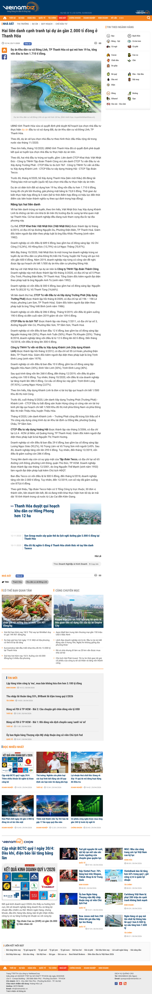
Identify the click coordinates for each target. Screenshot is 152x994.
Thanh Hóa (17, 582)
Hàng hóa (128, 860)
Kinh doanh (11, 688)
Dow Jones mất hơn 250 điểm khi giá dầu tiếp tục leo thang (91, 919)
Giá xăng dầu (135, 950)
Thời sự (9, 713)
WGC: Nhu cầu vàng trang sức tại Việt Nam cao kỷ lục (135, 852)
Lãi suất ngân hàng (120, 950)
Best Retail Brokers (77, 954)
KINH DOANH (103, 18)
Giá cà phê (88, 950)
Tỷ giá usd (42, 950)
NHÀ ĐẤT (62, 18)
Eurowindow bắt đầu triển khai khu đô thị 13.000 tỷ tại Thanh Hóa (27, 649)
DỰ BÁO (21, 18)
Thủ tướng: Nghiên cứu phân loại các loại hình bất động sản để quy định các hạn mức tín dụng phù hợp (52, 778)
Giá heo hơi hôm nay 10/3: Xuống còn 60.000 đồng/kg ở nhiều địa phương (24, 657)
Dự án (35, 24)
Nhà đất (8, 24)
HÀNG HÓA (31, 18)
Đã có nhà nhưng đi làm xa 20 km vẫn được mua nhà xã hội (78, 651)
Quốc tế (9, 739)
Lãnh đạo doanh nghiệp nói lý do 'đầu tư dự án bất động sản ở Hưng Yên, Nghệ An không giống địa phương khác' (79, 642)
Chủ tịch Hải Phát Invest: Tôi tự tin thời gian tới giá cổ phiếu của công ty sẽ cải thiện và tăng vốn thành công (79, 660)
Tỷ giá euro (65, 950)
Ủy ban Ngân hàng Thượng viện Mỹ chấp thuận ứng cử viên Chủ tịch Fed (44, 735)
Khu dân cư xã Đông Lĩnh (36, 582)
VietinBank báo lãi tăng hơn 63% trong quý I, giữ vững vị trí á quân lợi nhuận (136, 876)
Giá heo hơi (77, 950)
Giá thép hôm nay (13, 954)
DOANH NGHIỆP (89, 18)
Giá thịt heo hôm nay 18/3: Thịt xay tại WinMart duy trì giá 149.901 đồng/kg (27, 633)
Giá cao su (62, 954)
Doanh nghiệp (7, 787)
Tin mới (12, 678)
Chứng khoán (76, 828)
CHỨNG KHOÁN (75, 18)
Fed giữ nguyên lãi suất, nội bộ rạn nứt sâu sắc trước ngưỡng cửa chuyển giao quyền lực (91, 854)
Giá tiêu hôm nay (103, 950)
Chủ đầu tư (61, 24)
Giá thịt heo (41, 954)
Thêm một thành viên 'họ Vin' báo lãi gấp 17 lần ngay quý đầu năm (52, 820)
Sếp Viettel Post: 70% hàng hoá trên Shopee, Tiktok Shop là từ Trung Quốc (91, 876)
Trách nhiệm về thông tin (16, 991)
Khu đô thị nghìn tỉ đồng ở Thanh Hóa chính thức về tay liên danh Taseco (59, 547)
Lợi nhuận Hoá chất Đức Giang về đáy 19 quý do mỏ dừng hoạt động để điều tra (86, 778)
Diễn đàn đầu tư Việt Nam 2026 (101, 954)
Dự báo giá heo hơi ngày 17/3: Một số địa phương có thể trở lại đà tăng (27, 641)
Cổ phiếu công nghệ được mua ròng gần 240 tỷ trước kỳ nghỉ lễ (87, 820)
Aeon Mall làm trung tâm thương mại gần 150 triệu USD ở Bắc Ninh (79, 633)
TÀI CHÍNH (52, 18)
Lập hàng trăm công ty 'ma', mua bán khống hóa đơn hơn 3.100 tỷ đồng (44, 683)
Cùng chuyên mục (68, 590)
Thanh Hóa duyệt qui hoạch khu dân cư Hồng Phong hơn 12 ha (37, 511)
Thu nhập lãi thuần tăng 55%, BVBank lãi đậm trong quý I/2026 (39, 696)
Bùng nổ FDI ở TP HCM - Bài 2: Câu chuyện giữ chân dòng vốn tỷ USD (43, 709)
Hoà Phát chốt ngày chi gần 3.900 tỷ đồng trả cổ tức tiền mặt (18, 820)
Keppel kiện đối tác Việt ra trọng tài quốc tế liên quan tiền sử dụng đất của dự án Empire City (78, 622)
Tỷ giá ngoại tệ (29, 950)
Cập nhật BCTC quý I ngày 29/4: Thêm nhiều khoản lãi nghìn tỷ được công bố (18, 778)
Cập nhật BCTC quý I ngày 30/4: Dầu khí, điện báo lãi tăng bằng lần (28, 853)
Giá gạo (52, 954)
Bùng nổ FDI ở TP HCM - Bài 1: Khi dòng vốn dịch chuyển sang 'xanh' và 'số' (46, 722)
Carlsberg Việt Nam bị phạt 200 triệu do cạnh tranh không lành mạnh (135, 897)
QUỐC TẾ (42, 18)
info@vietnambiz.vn (20, 989)
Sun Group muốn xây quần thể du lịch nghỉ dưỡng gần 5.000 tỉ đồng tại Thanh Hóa (61, 537)
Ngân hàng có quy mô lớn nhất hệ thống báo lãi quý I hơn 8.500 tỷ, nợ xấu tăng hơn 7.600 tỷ (135, 922)
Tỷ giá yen (53, 950)
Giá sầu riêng (28, 954)
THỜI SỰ (12, 18)
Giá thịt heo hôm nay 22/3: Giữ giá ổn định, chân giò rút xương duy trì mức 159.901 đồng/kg (26, 622)
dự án (25, 129)
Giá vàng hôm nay (13, 950)
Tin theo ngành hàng (120, 27)
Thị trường (23, 24)
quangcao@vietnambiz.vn (131, 979)
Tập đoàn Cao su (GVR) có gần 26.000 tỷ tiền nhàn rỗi (37, 922)
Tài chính (10, 701)
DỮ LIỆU (114, 18)
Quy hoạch (46, 24)
